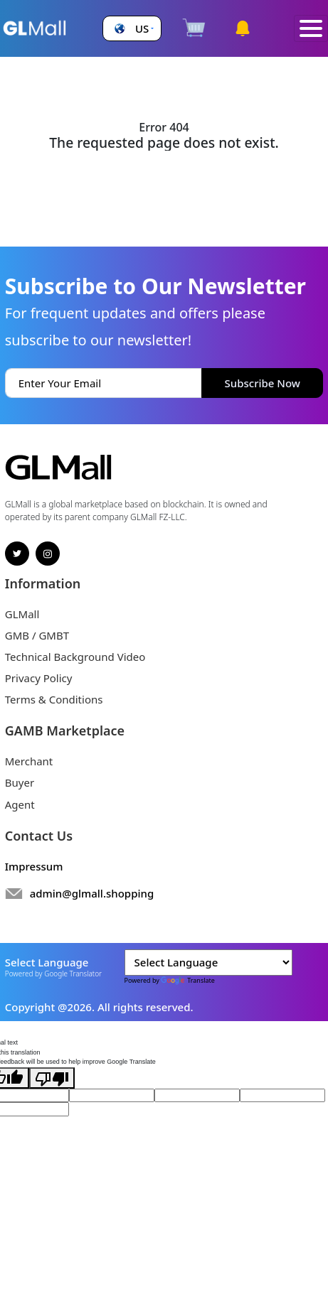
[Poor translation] (52, 1078)
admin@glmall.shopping (92, 893)
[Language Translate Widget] (208, 962)
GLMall (22, 614)
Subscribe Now (262, 383)
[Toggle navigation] (311, 29)
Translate (188, 980)
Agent (20, 804)
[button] (132, 29)
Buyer (19, 782)
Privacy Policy (39, 678)
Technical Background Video (75, 656)
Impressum (34, 866)
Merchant (29, 761)
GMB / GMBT (37, 635)
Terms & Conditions (54, 699)
